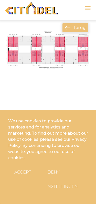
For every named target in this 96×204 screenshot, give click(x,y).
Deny (53, 172)
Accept (22, 172)
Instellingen (62, 186)
